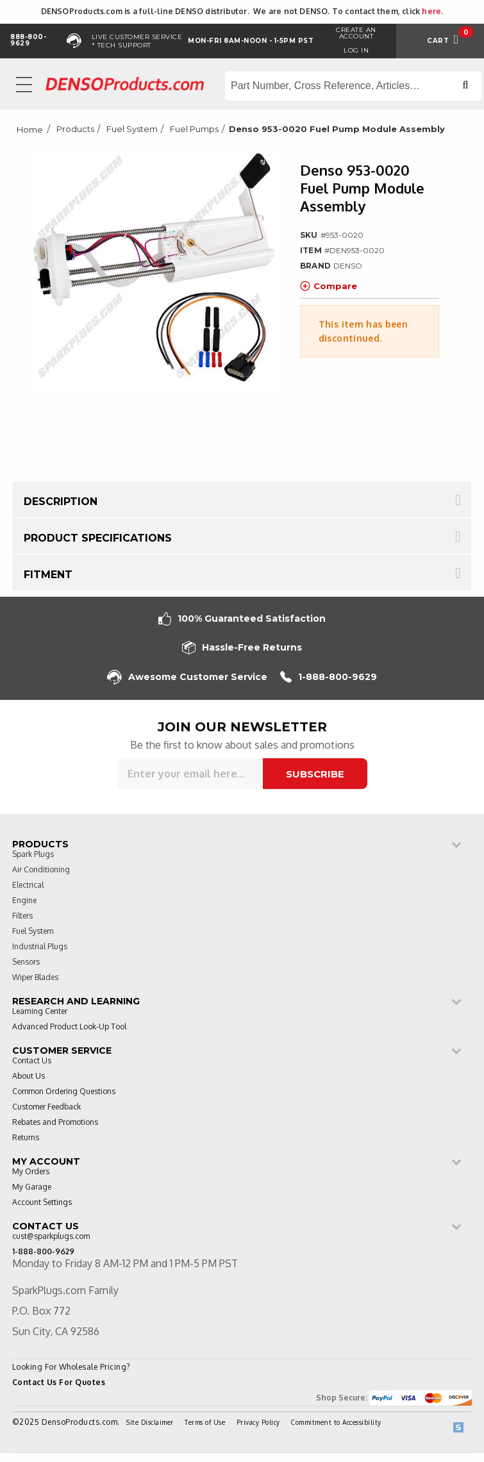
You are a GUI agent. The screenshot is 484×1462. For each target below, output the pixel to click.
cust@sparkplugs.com (51, 1237)
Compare (328, 286)
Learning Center (39, 1012)
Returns (25, 1138)
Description (60, 501)
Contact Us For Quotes (59, 1382)
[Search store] (353, 86)
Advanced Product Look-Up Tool (69, 1027)
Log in (356, 50)
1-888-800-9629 (328, 677)
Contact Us (31, 1061)
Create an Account (356, 33)
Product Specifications (98, 538)
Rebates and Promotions (55, 1122)
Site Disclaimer (150, 1422)
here (431, 11)
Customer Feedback (46, 1107)
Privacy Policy (258, 1422)
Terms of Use (205, 1422)
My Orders (30, 1172)
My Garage (31, 1187)
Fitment (48, 575)
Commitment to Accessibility (336, 1422)
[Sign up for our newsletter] (190, 773)
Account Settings (42, 1203)
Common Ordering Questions (63, 1092)
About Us (28, 1076)
